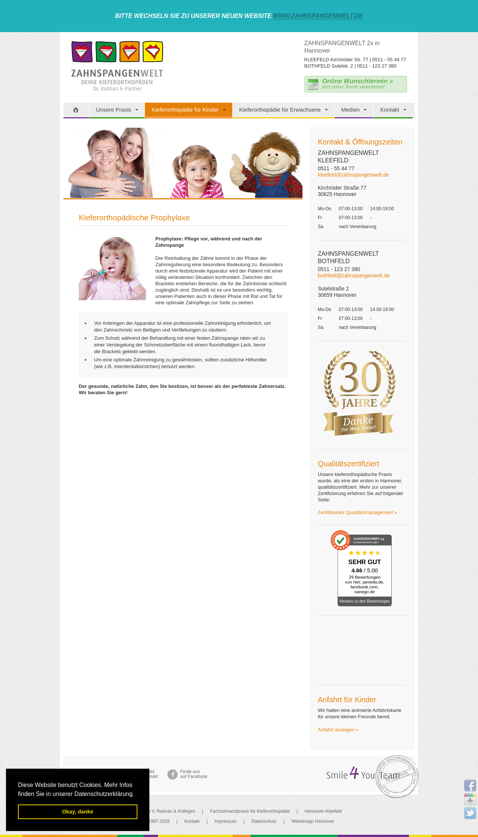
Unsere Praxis (113, 109)
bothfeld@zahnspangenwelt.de (353, 276)
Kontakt (389, 109)
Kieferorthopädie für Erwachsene (280, 109)
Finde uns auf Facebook (194, 774)
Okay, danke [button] (77, 812)
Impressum (226, 821)
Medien (350, 109)
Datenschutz (264, 821)
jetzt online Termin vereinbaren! (357, 84)
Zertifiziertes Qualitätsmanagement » (357, 512)
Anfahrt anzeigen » (338, 729)
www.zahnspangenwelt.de (318, 16)
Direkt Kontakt (150, 774)
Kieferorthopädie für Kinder (185, 109)
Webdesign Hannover (312, 821)
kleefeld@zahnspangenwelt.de (353, 175)
